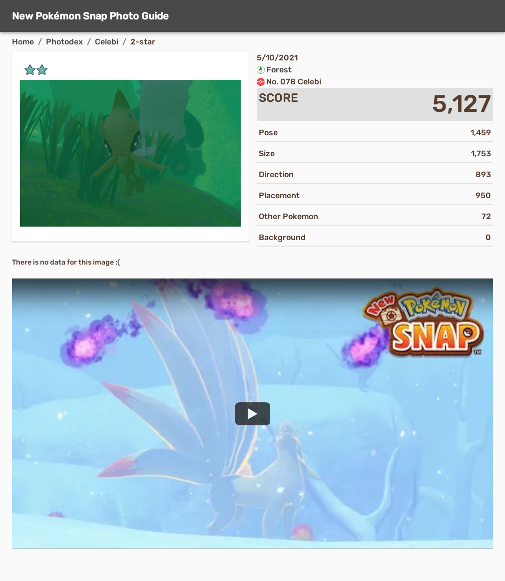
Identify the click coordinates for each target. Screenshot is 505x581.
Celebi (106, 41)
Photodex (64, 41)
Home (23, 41)
